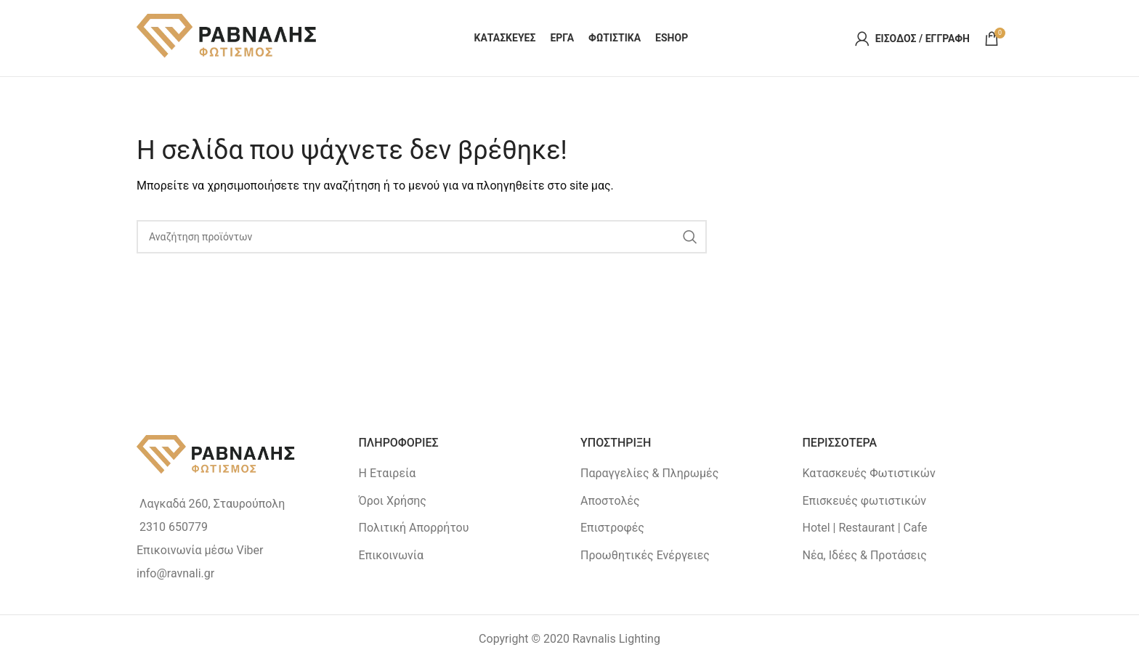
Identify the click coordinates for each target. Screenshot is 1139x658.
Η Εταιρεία (387, 473)
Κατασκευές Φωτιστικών (869, 473)
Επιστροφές (612, 528)
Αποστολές (610, 501)
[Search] (422, 236)
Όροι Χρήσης (392, 501)
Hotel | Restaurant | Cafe (865, 528)
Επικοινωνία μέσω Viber (200, 550)
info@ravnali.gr (175, 573)
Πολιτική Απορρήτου (414, 528)
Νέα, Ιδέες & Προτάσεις (865, 555)
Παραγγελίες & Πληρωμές (649, 473)
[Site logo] (227, 37)
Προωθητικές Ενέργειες (645, 555)
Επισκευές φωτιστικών (865, 501)
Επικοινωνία (391, 555)
